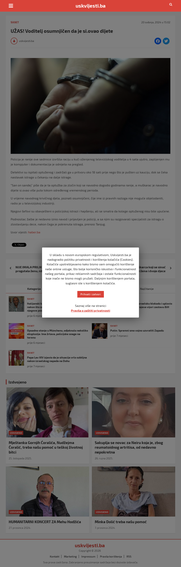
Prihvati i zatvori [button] (90, 294)
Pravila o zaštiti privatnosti (90, 310)
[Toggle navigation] (11, 6)
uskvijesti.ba (91, 5)
